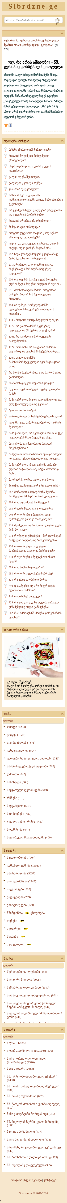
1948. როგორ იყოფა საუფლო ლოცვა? (34, 319)
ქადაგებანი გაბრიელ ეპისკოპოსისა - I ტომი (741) (34, 1015)
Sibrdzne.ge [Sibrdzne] (33, 6)
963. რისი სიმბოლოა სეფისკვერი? (31, 508)
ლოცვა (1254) (16, 727)
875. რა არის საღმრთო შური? (28, 579)
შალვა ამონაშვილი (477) (24, 1131)
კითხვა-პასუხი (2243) (21, 881)
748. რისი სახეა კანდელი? (25, 596)
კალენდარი (19, 944)
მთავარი (34, 850)
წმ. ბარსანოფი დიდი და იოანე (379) (32, 1157)
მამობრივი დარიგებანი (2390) (28, 987)
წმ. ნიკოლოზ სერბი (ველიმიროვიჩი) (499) (33, 1123)
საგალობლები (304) (21, 857)
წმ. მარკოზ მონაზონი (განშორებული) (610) (33, 1105)
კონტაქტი (50, 1180)
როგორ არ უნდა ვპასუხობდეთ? (30, 220)
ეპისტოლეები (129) (20, 905)
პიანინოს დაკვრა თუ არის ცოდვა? (31, 383)
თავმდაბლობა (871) (21, 742)
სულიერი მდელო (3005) (24, 979)
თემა (34, 714)
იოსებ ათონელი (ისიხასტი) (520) (30, 1050)
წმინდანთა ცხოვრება (26, 913)
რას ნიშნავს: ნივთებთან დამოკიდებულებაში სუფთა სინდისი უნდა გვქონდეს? (36, 200)
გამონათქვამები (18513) (24, 865)
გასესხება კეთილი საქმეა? (26, 182)
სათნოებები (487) (19, 813)
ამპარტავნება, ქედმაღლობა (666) (31, 766)
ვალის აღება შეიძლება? (24, 176)
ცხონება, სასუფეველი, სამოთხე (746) (33, 758)
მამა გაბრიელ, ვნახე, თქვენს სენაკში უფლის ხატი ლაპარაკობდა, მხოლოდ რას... (34, 469)
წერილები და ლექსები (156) (27, 971)
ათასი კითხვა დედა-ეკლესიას (33, 44)
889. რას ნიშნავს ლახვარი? (26, 567)
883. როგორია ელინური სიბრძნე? (31, 573)
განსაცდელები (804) (21, 750)
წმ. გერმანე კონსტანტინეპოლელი (37, 40)
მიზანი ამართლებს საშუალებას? (30, 149)
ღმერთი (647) (16, 774)
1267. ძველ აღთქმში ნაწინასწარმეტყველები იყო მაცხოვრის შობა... (34, 362)
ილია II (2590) (16, 1043)
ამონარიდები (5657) (21, 873)
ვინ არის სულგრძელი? (24, 189)
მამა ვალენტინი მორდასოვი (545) (31, 1114)
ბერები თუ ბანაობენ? (22, 410)
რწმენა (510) (15, 798)
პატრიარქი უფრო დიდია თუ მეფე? (31, 479)
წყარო (34, 958)
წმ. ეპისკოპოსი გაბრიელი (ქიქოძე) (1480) (32, 1078)
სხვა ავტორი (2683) (20, 1068)
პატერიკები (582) (19, 889)
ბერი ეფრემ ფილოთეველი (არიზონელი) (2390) (26, 1060)
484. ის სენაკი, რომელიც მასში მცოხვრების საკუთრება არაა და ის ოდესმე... (31, 309)
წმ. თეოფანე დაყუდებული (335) (29, 1165)
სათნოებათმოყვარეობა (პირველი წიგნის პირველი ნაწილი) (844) (31, 1005)
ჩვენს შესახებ (33, 1180)
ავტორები (17, 928)
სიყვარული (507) (19, 806)
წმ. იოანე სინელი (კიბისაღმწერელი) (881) (33, 1088)
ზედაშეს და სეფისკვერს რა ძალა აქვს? (34, 485)
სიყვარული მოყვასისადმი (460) (29, 837)
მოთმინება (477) (18, 829)
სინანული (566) (17, 782)
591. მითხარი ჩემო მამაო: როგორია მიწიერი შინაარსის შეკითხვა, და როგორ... (32, 294)
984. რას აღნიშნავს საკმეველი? (29, 502)
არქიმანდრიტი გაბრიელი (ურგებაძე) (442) (34, 1149)
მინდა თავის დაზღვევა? (24, 226)
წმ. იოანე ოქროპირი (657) (25, 1096)
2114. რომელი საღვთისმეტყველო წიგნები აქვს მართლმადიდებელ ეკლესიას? (31, 269)
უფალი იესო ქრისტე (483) (25, 821)
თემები (15, 921)
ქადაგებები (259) (19, 897)
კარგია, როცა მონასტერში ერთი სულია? (35, 416)
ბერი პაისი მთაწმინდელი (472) (29, 1139)
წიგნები (16, 936)
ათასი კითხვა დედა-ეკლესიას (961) (32, 995)
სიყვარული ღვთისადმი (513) (27, 790)
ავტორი (34, 1030)
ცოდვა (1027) (16, 734)
